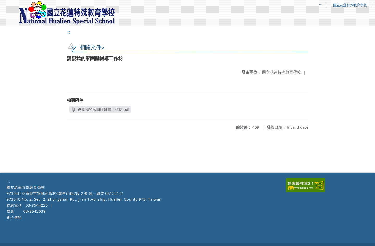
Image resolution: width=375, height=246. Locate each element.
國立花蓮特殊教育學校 (350, 5)
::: (320, 5)
